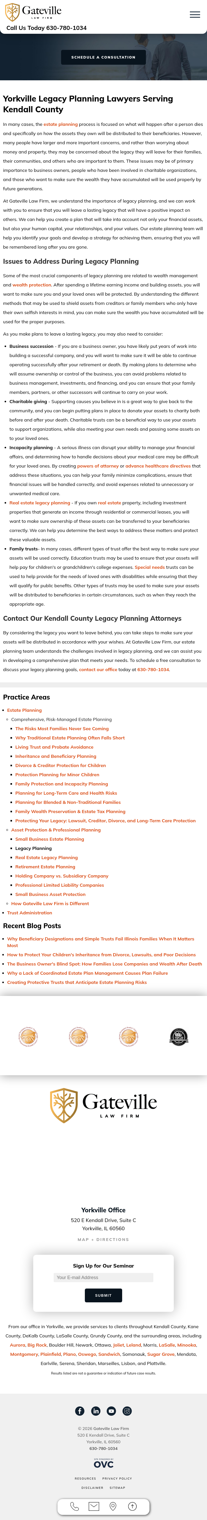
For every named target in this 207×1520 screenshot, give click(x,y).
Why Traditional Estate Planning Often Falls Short (70, 738)
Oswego (87, 1354)
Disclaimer (92, 1488)
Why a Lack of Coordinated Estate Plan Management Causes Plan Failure (87, 973)
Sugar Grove (161, 1354)
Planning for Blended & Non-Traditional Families (68, 802)
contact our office (98, 669)
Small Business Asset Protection (50, 894)
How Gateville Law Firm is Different (50, 903)
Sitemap (117, 1488)
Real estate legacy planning (39, 503)
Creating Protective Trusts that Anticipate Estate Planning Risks (77, 982)
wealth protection (32, 285)
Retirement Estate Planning (45, 867)
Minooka (186, 1345)
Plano (69, 1354)
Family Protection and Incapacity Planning (61, 784)
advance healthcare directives (158, 466)
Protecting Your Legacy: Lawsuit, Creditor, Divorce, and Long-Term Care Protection (105, 821)
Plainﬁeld (50, 1354)
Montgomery (24, 1354)
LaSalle (167, 1345)
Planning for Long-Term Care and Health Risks (66, 793)
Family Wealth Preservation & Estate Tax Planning (70, 811)
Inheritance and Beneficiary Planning (55, 756)
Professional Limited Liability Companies (59, 885)
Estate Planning (24, 710)
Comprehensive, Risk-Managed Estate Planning (61, 719)
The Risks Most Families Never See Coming (62, 728)
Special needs (150, 567)
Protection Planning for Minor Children (57, 775)
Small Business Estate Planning (49, 839)
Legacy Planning (33, 848)
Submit (103, 1295)
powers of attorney (98, 466)
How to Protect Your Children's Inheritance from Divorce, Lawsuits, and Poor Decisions (101, 955)
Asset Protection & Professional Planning (56, 830)
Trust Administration (29, 913)
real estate (109, 503)
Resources (85, 1478)
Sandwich (109, 1354)
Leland (133, 1345)
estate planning (61, 124)
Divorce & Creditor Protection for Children (60, 765)
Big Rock (37, 1345)
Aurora (17, 1345)
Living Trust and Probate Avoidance (54, 747)
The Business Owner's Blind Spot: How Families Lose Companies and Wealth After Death (104, 964)
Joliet (118, 1345)
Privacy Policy (117, 1478)
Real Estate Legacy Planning (46, 857)
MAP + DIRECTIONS (104, 1239)
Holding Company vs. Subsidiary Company (61, 876)
